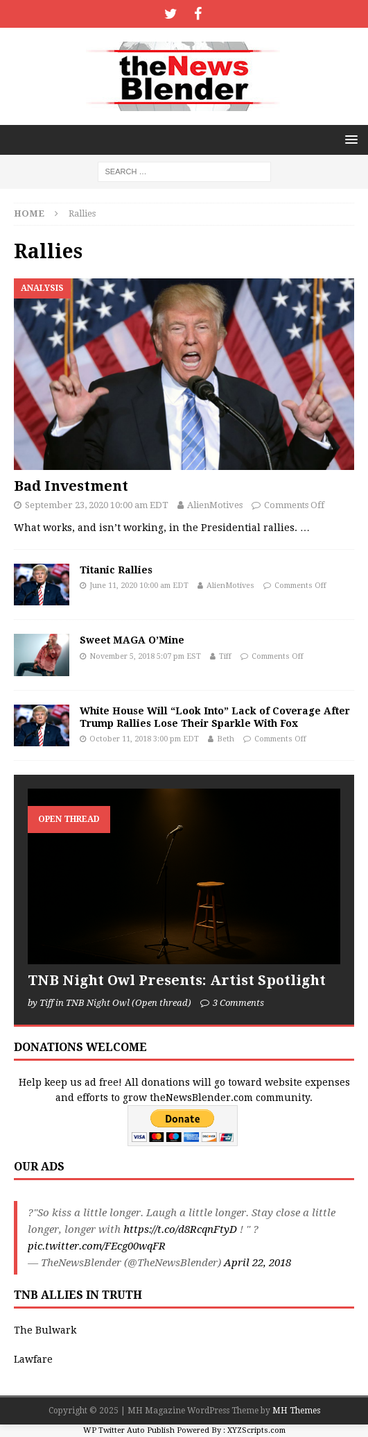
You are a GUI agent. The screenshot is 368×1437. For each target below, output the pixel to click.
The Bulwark (45, 1330)
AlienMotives (215, 505)
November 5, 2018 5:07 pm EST (145, 656)
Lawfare (33, 1359)
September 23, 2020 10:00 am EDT (96, 505)
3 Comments (238, 1003)
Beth (225, 738)
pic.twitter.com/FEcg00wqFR (97, 1246)
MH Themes (296, 1410)
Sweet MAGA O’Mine (132, 640)
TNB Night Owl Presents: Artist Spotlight (177, 980)
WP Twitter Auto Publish (129, 1430)
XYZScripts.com (256, 1430)
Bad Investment (71, 486)
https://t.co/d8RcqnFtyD (180, 1229)
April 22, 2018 (257, 1263)
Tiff (225, 656)
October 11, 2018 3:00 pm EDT (144, 738)
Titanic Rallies (116, 569)
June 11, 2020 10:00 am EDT (139, 585)
